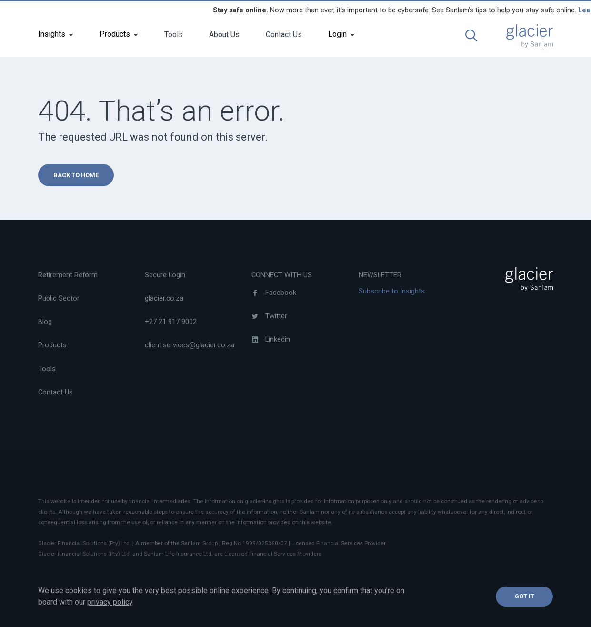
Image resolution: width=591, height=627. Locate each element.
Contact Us (284, 34)
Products (115, 34)
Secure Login (165, 275)
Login (337, 34)
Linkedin (270, 339)
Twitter (269, 316)
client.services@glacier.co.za (189, 345)
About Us (224, 34)
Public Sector (59, 298)
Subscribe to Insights (392, 291)
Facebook (273, 292)
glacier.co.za (164, 298)
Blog (45, 321)
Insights (51, 34)
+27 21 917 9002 (171, 321)
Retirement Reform (68, 275)
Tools (173, 34)
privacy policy (109, 602)
